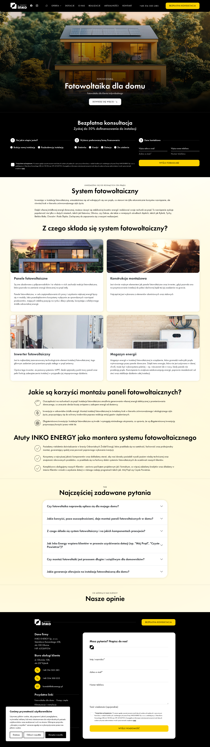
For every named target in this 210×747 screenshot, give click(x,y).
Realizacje (94, 6)
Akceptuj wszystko (55, 735)
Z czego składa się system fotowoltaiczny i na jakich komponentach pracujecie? (96, 531)
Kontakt (127, 6)
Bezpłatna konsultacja (182, 6)
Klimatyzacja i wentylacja (45, 704)
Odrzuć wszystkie (34, 735)
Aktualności (111, 6)
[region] (38, 724)
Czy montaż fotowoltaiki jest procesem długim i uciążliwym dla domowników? (96, 559)
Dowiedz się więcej (105, 102)
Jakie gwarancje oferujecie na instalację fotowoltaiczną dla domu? (88, 571)
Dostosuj (16, 735)
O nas (81, 6)
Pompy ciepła (62, 700)
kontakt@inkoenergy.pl (49, 686)
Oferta (56, 6)
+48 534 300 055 (47, 678)
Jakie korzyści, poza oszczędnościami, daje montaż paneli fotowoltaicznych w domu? (100, 518)
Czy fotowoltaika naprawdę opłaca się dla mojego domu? (83, 506)
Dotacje (70, 6)
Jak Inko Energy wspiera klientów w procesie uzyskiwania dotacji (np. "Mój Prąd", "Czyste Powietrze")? (103, 545)
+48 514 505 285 (149, 6)
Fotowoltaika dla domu (44, 700)
